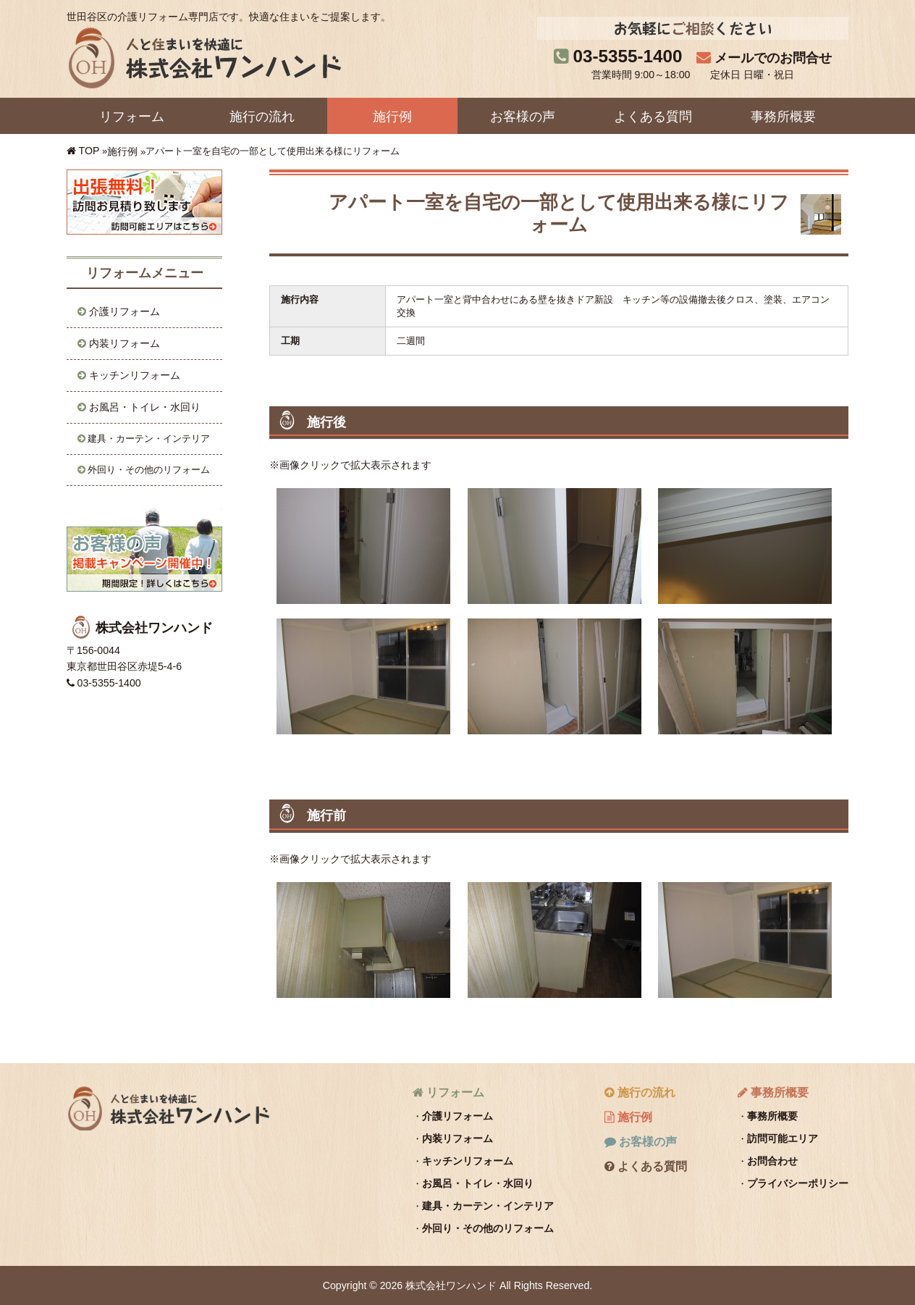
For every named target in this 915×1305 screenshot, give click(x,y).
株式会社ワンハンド (168, 1107)
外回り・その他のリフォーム (149, 469)
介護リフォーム (124, 311)
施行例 (392, 116)
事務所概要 (783, 116)
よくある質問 (653, 116)
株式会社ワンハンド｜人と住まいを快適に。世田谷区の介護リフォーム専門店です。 (204, 57)
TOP (89, 150)
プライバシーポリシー (797, 1183)
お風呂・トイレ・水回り (145, 407)
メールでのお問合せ (773, 58)
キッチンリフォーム (134, 375)
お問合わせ (772, 1161)
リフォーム (131, 116)
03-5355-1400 (628, 56)
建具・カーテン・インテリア (149, 438)
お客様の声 (522, 116)
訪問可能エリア (782, 1138)
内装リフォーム (124, 343)
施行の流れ (262, 116)
